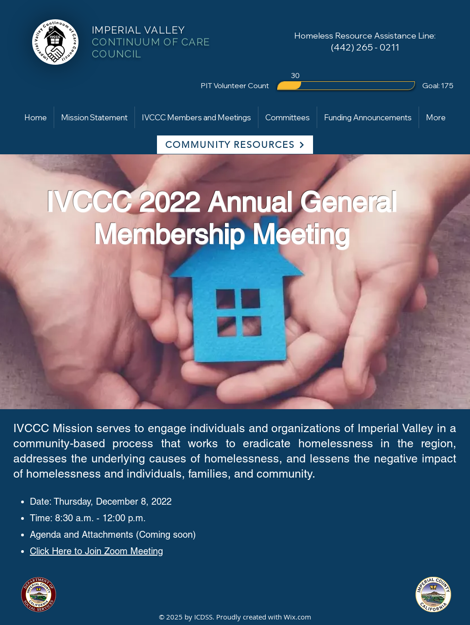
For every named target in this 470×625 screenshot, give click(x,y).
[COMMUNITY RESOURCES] (235, 144)
